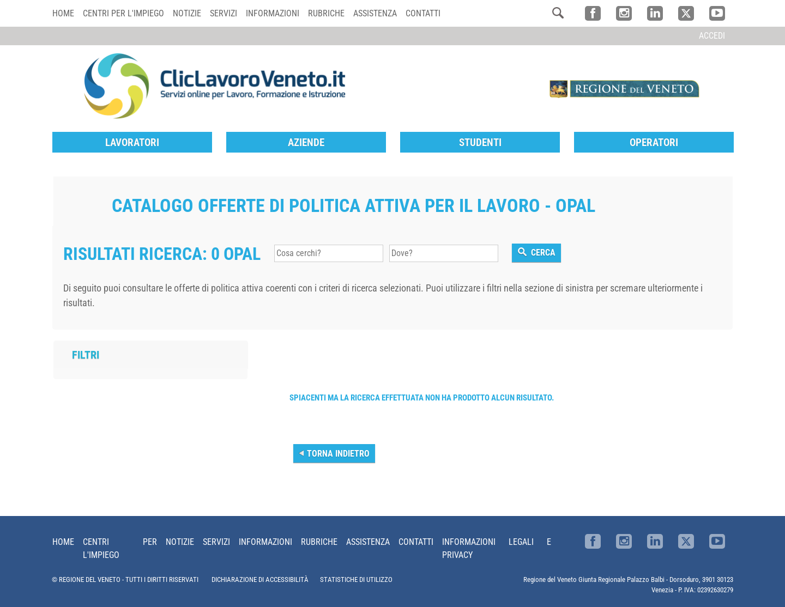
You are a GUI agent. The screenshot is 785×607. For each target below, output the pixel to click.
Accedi (712, 36)
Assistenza (375, 13)
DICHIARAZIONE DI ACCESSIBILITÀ (260, 579)
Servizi (223, 13)
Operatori (654, 142)
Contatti (423, 13)
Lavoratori (132, 142)
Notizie (187, 13)
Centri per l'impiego (123, 13)
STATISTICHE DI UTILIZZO (356, 579)
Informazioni (272, 13)
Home (63, 13)
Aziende (306, 142)
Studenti (480, 142)
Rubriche (326, 13)
